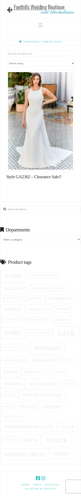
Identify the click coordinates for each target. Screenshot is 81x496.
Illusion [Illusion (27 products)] (59, 320)
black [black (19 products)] (8, 298)
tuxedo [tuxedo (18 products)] (9, 439)
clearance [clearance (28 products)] (39, 309)
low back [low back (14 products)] (8, 347)
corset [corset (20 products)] (63, 309)
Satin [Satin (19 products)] (60, 372)
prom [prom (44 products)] (10, 372)
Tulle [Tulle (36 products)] (68, 426)
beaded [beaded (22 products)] (40, 288)
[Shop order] (40, 63)
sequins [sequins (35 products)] (12, 383)
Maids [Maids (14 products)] (24, 347)
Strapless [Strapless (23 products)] (27, 406)
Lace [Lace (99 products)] (66, 333)
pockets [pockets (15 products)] (66, 360)
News (37, 485)
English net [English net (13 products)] (9, 319)
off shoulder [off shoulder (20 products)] (14, 360)
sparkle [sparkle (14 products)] (7, 406)
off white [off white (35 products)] (43, 360)
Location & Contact (40, 489)
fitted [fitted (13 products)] (26, 319)
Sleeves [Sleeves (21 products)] (68, 383)
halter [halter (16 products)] (39, 319)
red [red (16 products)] (48, 372)
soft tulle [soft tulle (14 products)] (9, 395)
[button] (40, 25)
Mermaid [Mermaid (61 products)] (47, 348)
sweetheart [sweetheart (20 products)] (13, 416)
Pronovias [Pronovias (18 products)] (32, 372)
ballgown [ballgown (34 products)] (15, 288)
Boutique (52, 485)
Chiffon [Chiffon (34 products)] (12, 309)
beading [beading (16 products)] (59, 288)
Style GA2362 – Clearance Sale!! (33, 176)
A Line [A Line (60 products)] (12, 276)
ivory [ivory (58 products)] (12, 333)
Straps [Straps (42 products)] (52, 406)
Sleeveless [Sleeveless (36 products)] (42, 383)
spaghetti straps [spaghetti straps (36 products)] (42, 395)
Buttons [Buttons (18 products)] (35, 298)
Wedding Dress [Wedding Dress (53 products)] (24, 454)
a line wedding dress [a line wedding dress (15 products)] (43, 275)
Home (26, 485)
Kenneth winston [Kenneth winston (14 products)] (39, 332)
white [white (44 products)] (60, 454)
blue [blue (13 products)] (21, 298)
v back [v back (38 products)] (29, 440)
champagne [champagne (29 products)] (60, 298)
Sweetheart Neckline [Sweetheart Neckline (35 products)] (28, 426)
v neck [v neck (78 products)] (57, 440)
